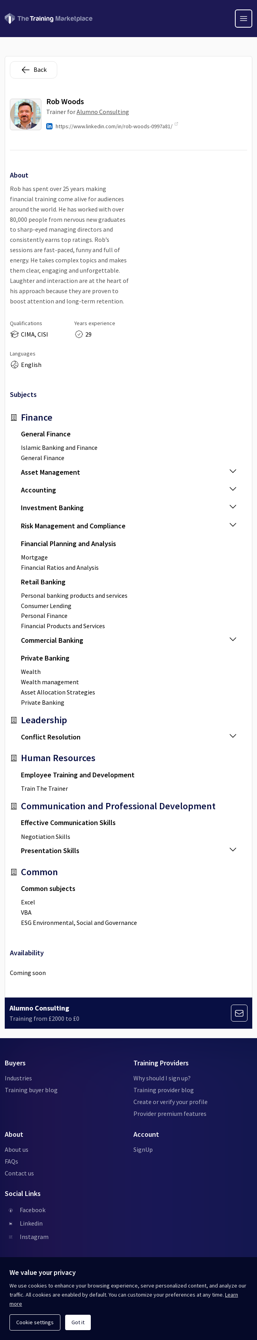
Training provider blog (163, 1090)
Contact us (19, 1173)
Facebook (32, 1210)
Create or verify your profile (170, 1102)
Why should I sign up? (162, 1078)
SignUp (143, 1149)
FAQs (11, 1161)
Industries (18, 1078)
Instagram (34, 1237)
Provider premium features (169, 1113)
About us (16, 1149)
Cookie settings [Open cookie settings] (35, 1322)
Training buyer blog (31, 1090)
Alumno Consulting (103, 112)
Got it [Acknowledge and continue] (77, 1322)
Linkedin (31, 1223)
